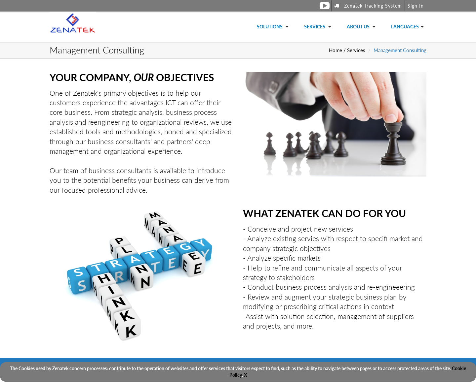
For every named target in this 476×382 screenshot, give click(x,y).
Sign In (416, 6)
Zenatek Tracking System (368, 6)
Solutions (270, 26)
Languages (405, 26)
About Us (359, 26)
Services (315, 26)
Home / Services (347, 50)
